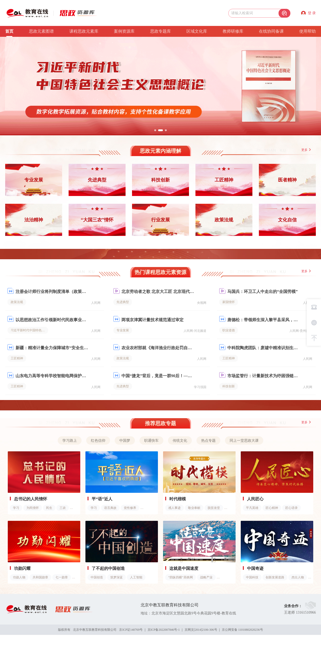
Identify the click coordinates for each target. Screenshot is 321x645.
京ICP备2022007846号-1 (164, 629)
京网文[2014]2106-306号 (201, 629)
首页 (9, 31)
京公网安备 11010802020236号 (242, 629)
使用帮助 (307, 31)
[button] (155, 130)
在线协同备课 (271, 31)
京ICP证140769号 (131, 629)
